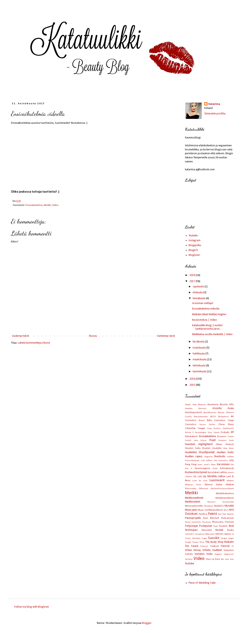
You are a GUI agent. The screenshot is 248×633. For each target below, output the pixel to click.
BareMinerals (209, 413)
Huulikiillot (191, 452)
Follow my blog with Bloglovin (31, 606)
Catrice (202, 424)
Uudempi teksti (20, 336)
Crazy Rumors (214, 428)
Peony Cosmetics (193, 522)
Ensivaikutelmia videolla (205, 308)
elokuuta (198, 292)
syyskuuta (198, 286)
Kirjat (215, 468)
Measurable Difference (196, 489)
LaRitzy (223, 472)
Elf (232, 432)
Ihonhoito (219, 456)
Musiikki (229, 505)
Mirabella (208, 506)
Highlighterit (205, 444)
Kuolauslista (192, 472)
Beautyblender (201, 417)
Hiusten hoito (192, 448)
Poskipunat (205, 526)
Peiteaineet (227, 518)
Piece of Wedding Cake (202, 582)
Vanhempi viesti (166, 336)
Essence (221, 436)
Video (55, 205)
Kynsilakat (213, 472)
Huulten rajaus (193, 456)
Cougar (201, 428)
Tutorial (225, 546)
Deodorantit (228, 428)
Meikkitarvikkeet (224, 498)
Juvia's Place (210, 465)
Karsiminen (223, 464)
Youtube (193, 235)
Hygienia (208, 457)
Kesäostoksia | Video (204, 319)
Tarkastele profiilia (214, 113)
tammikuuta (200, 371)
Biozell (202, 420)
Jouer (199, 465)
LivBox (221, 476)
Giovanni (222, 440)
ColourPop (190, 428)
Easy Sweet (214, 432)
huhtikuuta (199, 353)
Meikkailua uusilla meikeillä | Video (212, 334)
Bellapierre (223, 417)
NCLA (226, 510)
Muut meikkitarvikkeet (210, 510)
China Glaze (226, 424)
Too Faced (191, 546)
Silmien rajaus (223, 534)
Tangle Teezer (192, 542)
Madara (230, 481)
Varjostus (229, 550)
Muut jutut (191, 509)
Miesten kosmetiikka (220, 502)
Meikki (47, 205)
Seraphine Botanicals (205, 534)
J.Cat (203, 460)
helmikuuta (199, 365)
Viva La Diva (213, 559)
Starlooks (196, 538)
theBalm (229, 542)
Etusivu (93, 336)
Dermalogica (200, 432)
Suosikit (213, 538)
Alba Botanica (199, 405)
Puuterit (223, 526)
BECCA (213, 417)
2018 (192, 275)
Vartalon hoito (203, 554)
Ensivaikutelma (34, 205)
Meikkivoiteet (192, 501)
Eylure (203, 440)
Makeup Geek (193, 485)
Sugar (204, 538)
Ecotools (225, 432)
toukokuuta (199, 347)
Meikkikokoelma (225, 493)
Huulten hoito (225, 452)
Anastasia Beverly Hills (220, 404)
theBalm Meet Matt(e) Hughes (209, 314)
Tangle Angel (227, 538)
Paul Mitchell (211, 518)
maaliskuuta (200, 359)
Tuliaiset (204, 546)
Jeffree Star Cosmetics (217, 460)
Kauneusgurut (202, 468)
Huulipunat (207, 452)
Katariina (214, 104)
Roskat (219, 530)
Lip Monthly (209, 476)
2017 (192, 281)
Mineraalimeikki (194, 506)
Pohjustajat (191, 526)
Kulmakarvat (227, 468)
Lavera (231, 472)
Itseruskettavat (192, 460)
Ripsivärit (207, 530)
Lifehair (188, 477)
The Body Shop (214, 542)
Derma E (189, 432)
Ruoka (230, 530)
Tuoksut (214, 546)
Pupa (215, 526)
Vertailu (189, 559)
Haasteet (190, 444)
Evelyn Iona (191, 440)
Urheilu (206, 550)
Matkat (230, 484)
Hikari (219, 444)
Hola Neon (228, 448)
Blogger (146, 623)
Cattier (212, 424)
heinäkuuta (199, 298)
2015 (192, 385)
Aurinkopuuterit (193, 412)
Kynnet (203, 472)
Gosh (231, 440)
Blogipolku (195, 245)
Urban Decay (193, 550)
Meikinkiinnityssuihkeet (222, 489)
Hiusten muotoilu (212, 448)
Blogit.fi (193, 250)
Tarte (201, 542)
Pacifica (203, 514)
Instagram (194, 240)
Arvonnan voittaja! (202, 303)
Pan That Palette (226, 514)
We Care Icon (227, 559)
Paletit (212, 514)
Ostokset (191, 514)
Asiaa (230, 408)
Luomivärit (217, 480)
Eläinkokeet (191, 436)
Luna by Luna (199, 481)
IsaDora (230, 457)
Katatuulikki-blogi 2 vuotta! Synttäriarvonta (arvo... (207, 327)
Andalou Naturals (195, 408)
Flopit (212, 440)
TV (233, 546)
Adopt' (188, 405)
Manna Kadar (213, 484)
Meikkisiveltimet (194, 497)
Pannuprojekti (193, 518)
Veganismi (229, 554)
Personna (206, 522)
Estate (231, 436)
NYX (231, 509)
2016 (192, 378)
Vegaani (218, 554)
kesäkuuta (199, 341)
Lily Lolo (197, 476)
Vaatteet (217, 550)
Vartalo (189, 554)
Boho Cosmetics (216, 420)
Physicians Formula (223, 522)
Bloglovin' (194, 255)
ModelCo (219, 506)
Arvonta (217, 408)
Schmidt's (189, 534)
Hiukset (229, 444)
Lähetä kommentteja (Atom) (34, 342)
